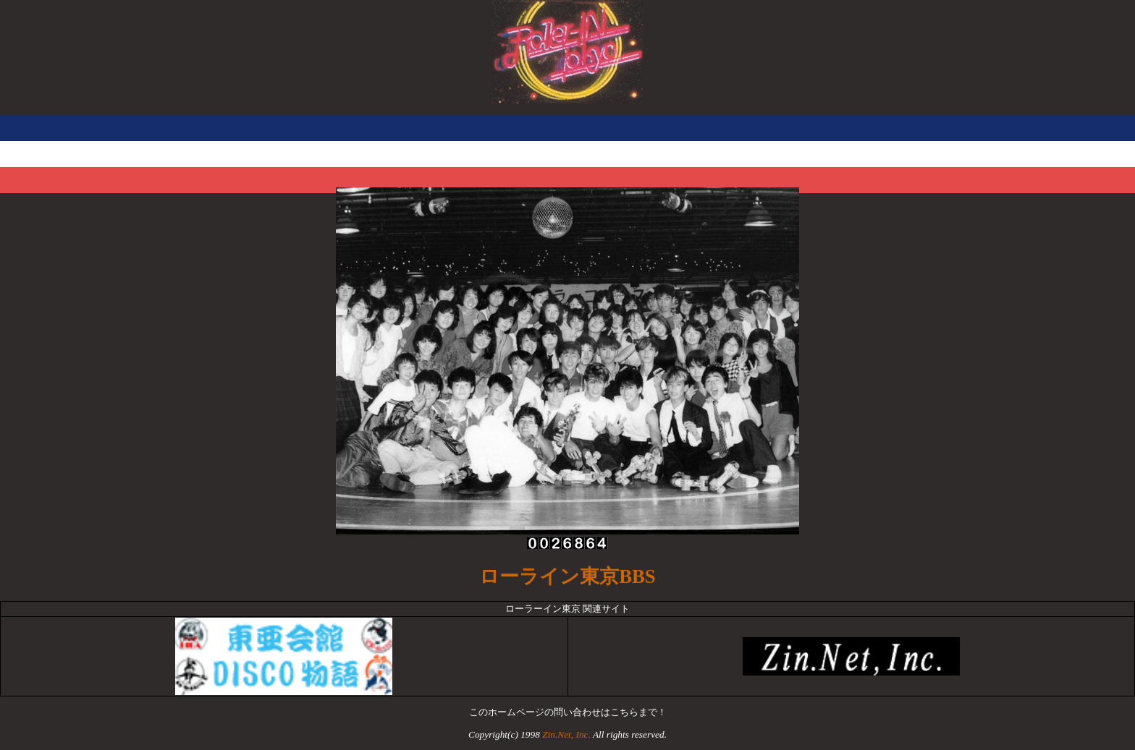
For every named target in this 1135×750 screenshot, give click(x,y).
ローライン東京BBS (567, 576)
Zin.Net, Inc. (566, 734)
